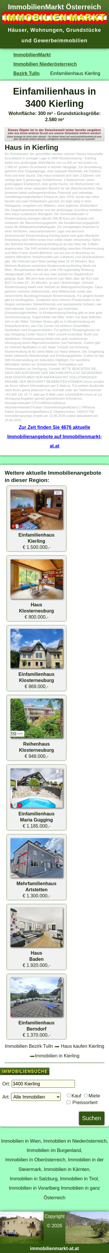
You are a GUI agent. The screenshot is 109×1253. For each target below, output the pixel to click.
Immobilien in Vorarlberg (34, 1188)
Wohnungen (46, 30)
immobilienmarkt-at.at (54, 1248)
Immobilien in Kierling (57, 1055)
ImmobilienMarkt (32, 54)
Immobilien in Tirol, (79, 1178)
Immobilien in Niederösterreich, (75, 1141)
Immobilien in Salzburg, (34, 1178)
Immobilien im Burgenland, (54, 1150)
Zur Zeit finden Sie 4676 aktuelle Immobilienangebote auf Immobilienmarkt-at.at (54, 436)
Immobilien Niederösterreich (45, 64)
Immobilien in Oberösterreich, (36, 1159)
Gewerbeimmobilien (60, 40)
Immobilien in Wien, (21, 1141)
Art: (6, 1096)
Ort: (6, 1083)
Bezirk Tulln (26, 73)
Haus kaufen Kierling (82, 1046)
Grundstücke (83, 30)
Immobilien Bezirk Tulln (29, 1046)
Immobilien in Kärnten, (67, 1169)
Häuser (17, 30)
